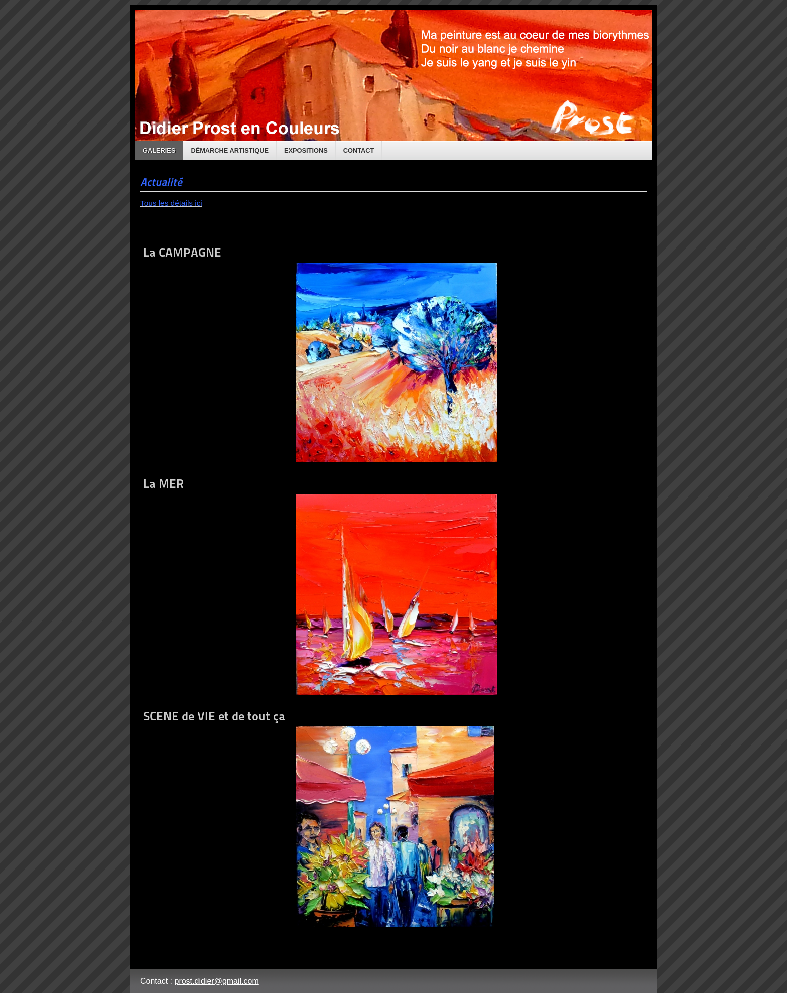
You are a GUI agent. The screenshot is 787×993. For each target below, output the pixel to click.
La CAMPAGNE (320, 353)
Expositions (306, 150)
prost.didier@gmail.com (216, 981)
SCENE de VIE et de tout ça (318, 818)
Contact (358, 150)
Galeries (159, 150)
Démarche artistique (230, 150)
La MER (320, 585)
